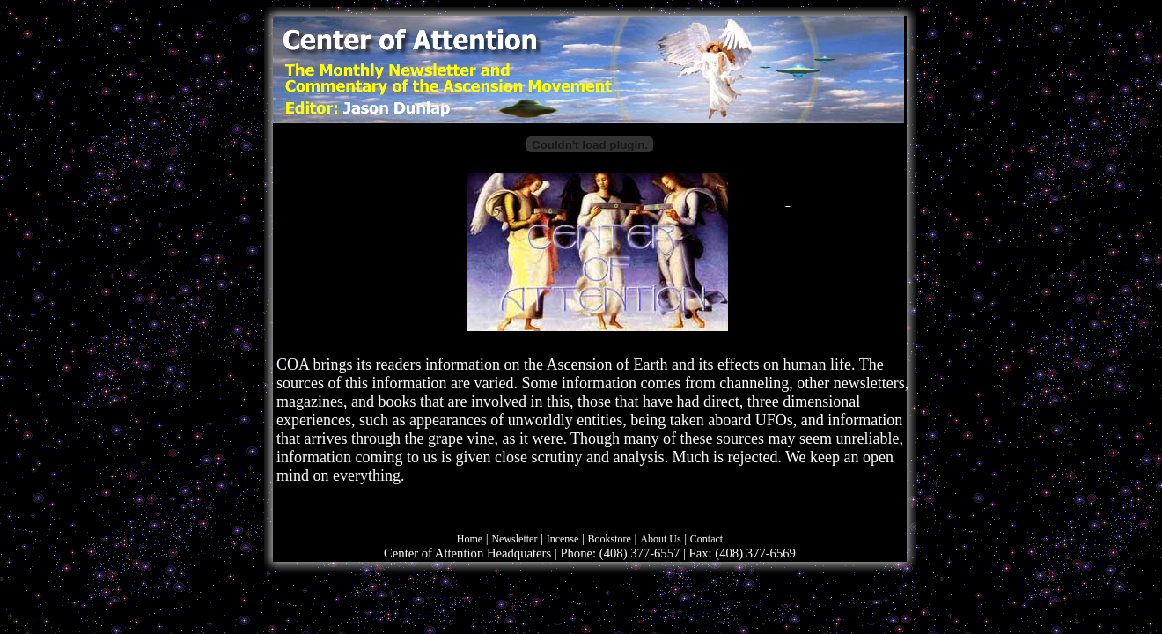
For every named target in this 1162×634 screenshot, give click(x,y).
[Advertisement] (1065, 290)
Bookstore (609, 539)
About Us (660, 539)
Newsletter (514, 539)
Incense (563, 539)
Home (469, 539)
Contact (706, 539)
